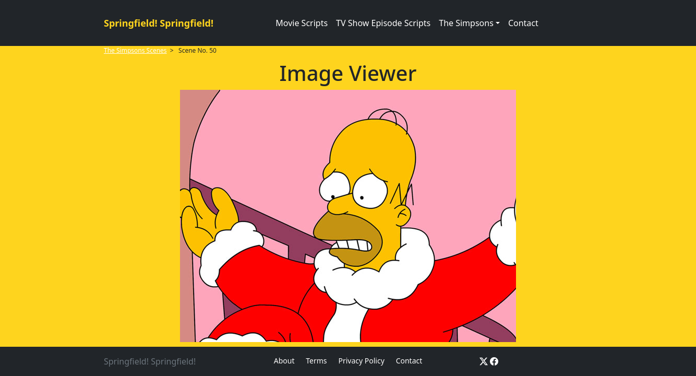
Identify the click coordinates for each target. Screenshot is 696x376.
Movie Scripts (301, 23)
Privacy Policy (361, 361)
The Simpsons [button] (466, 23)
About (284, 361)
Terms (316, 361)
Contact (523, 23)
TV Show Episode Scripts (383, 23)
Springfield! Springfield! (158, 23)
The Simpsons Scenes (135, 50)
